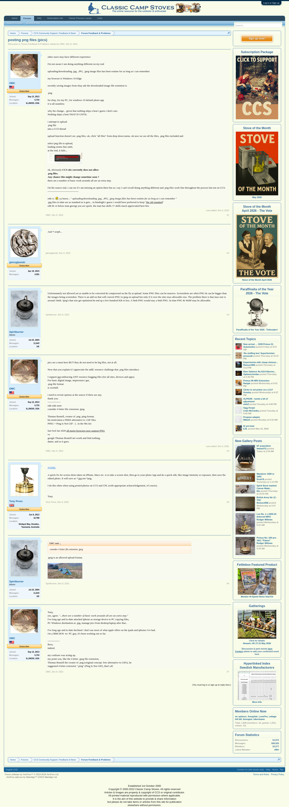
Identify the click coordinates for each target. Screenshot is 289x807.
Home (14, 18)
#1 (228, 215)
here (270, 649)
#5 (228, 502)
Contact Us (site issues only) (250, 769)
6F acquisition (264, 446)
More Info (257, 700)
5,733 (37, 100)
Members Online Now (250, 711)
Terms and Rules (261, 774)
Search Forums (15, 23)
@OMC (52, 467)
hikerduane (259, 719)
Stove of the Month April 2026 (257, 280)
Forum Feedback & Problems (35, 44)
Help (268, 769)
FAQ (39, 18)
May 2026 (257, 197)
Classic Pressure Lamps (80, 18)
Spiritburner (16, 331)
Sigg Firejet (249, 408)
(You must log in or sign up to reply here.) (211, 685)
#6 (228, 583)
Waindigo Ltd (51, 777)
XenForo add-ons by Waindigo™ (21, 777)
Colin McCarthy (251, 411)
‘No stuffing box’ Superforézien (259, 353)
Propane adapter (251, 417)
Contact (239, 651)
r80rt (276, 750)
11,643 (36, 343)
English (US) (12, 769)
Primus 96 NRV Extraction (256, 380)
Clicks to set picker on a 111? (258, 390)
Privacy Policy (277, 774)
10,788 (36, 518)
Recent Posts (33, 23)
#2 (228, 253)
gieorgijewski (17, 262)
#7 (228, 672)
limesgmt (247, 719)
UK (38, 346)
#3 (228, 314)
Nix (258, 491)
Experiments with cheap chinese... (260, 362)
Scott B (260, 479)
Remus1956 (262, 503)
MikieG (246, 420)
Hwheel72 (261, 448)
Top (281, 769)
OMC (62, 44)
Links (99, 18)
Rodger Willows (264, 519)
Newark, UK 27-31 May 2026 (257, 643)
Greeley (247, 392)
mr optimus (241, 716)
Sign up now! (257, 38)
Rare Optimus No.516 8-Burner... (259, 371)
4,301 (37, 274)
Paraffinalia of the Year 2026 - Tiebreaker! (257, 330)
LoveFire (263, 716)
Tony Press (16, 501)
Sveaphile (253, 716)
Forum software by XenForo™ (32, 774)
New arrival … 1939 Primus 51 (258, 344)
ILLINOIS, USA (32, 103)
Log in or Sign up (271, 3)
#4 (228, 451)
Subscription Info (55, 18)
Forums (27, 18)
